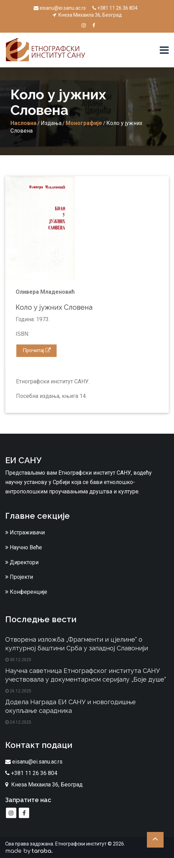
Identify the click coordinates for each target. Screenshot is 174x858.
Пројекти (19, 577)
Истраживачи (25, 532)
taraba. (42, 851)
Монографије (84, 123)
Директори (22, 562)
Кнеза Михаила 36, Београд (87, 15)
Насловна (23, 123)
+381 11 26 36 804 (115, 8)
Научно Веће (23, 547)
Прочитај (37, 350)
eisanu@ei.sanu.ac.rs (60, 8)
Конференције (26, 592)
